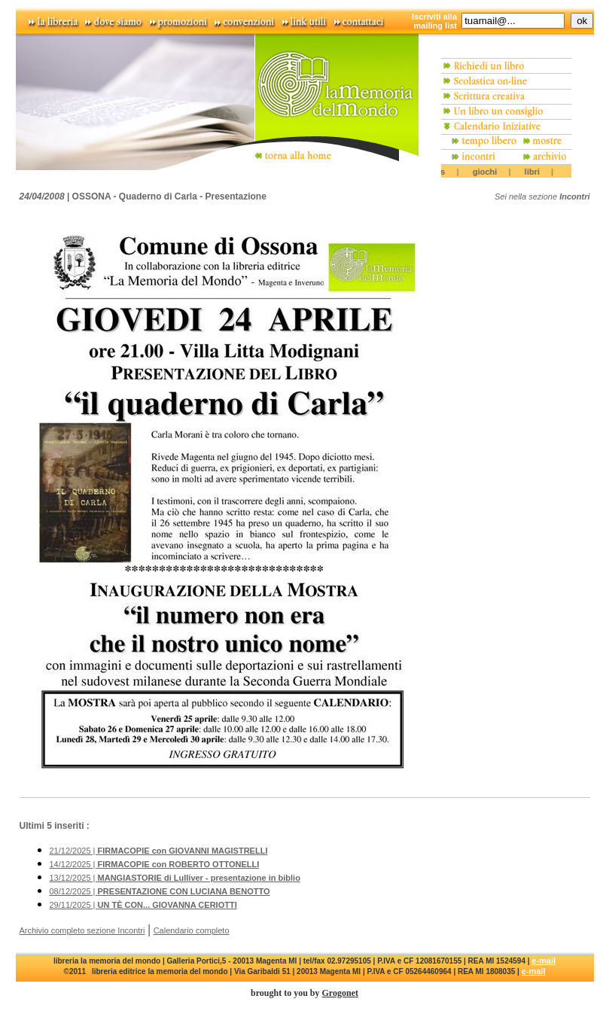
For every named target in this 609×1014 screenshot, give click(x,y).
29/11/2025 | (143, 904)
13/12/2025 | (175, 877)
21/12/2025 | (159, 850)
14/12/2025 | (155, 864)
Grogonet (340, 993)
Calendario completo (192, 930)
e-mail (543, 960)
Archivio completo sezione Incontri (82, 930)
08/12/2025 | (160, 891)
